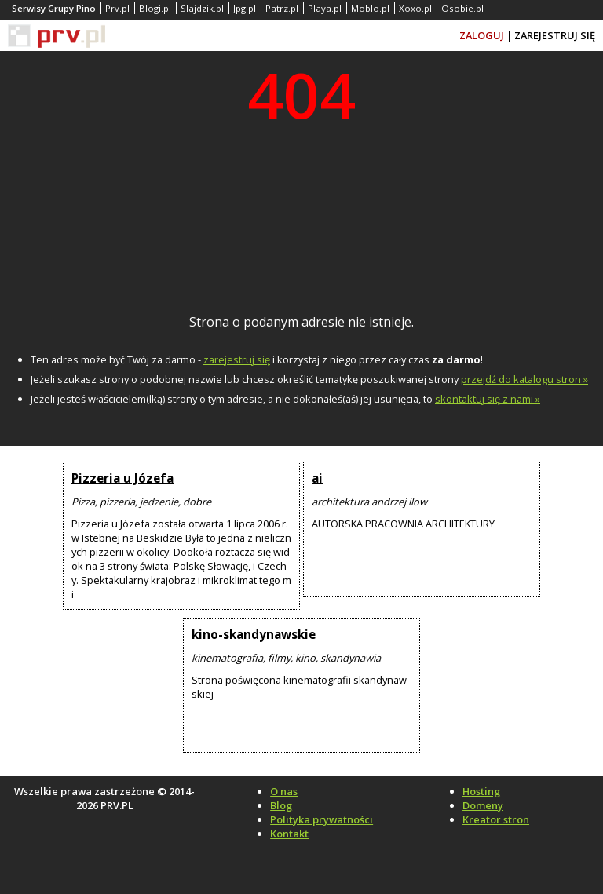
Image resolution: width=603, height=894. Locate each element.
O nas (284, 791)
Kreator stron (495, 819)
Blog (281, 805)
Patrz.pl (281, 8)
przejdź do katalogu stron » (524, 379)
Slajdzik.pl (202, 8)
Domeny (482, 805)
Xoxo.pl (415, 8)
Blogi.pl (155, 8)
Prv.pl (117, 8)
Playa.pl (325, 8)
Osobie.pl (462, 8)
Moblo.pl (370, 8)
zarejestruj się (236, 359)
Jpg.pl (244, 8)
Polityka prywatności (321, 819)
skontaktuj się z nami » (487, 399)
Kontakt (289, 833)
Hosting (481, 791)
